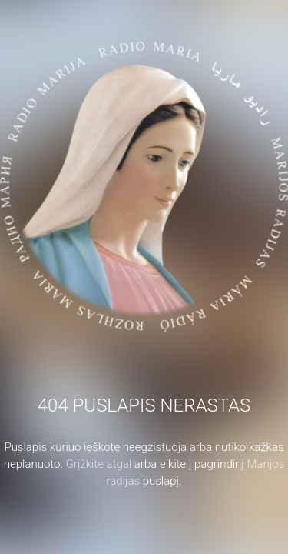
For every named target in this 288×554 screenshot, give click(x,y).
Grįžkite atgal (99, 464)
